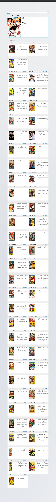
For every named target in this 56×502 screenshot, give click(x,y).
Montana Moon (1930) (32, 114)
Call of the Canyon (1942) (12, 172)
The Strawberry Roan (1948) (12, 244)
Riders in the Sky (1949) (12, 100)
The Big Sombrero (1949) (12, 201)
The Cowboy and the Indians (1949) (13, 316)
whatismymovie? (10, 0)
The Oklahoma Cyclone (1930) (33, 316)
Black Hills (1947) (11, 460)
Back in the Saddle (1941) (32, 42)
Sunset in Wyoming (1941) (32, 244)
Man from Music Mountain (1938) (13, 71)
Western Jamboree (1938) (12, 388)
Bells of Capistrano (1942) (32, 172)
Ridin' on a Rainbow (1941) (32, 186)
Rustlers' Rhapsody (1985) (12, 42)
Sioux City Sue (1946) (32, 258)
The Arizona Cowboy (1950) (12, 215)
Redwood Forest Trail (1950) (32, 301)
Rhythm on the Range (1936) (12, 287)
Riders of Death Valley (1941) (12, 330)
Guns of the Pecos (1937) (12, 186)
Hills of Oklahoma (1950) (32, 402)
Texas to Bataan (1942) (32, 330)
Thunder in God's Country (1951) (13, 445)
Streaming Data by (28, 38)
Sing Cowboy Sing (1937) (32, 201)
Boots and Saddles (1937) (32, 460)
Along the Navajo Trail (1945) (32, 388)
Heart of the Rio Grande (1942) (33, 100)
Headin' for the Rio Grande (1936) (13, 301)
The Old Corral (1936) (11, 359)
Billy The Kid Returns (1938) (32, 445)
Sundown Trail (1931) (11, 431)
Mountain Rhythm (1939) (32, 359)
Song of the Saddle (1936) (12, 114)
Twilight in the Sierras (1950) (12, 373)
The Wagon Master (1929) (32, 431)
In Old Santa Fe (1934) (11, 57)
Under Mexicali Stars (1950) (32, 373)
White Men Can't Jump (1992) (33, 129)
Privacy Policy (28, 500)
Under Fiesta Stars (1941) (12, 258)
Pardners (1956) (31, 71)
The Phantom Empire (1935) (32, 215)
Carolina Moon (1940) (11, 143)
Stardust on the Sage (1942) (32, 143)
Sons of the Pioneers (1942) (12, 402)
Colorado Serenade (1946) (12, 474)
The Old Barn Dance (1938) (32, 287)
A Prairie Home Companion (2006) (13, 129)
